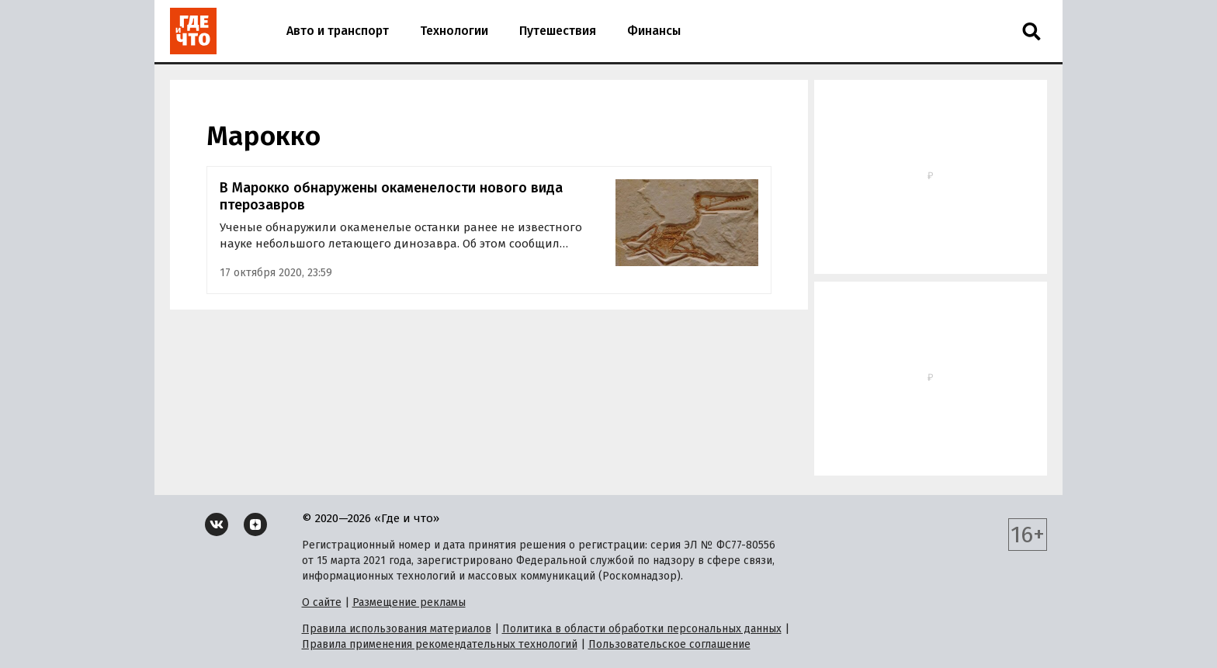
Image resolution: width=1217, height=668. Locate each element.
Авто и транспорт (337, 30)
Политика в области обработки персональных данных (642, 628)
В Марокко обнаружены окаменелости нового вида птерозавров (391, 196)
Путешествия (557, 30)
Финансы (654, 30)
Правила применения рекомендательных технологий (439, 644)
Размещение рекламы (409, 602)
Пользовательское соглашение (669, 644)
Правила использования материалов (396, 628)
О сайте (322, 602)
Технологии (454, 30)
